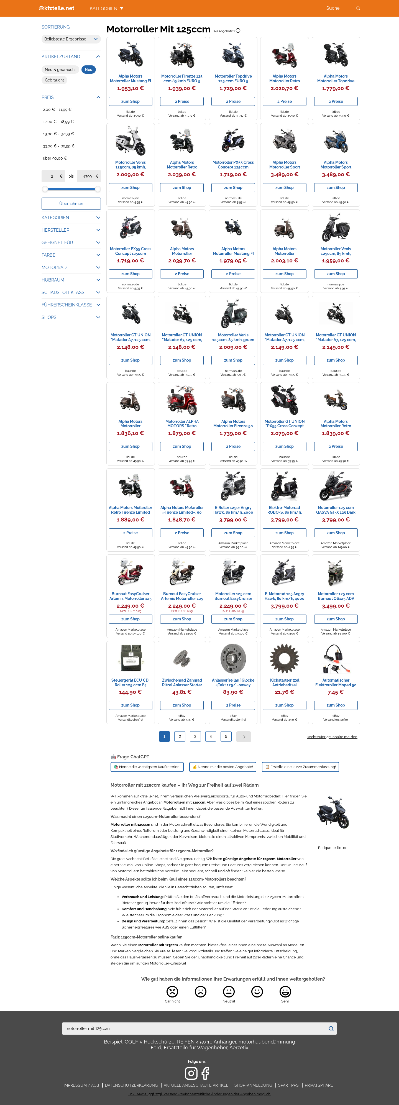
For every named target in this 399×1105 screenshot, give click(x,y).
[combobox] (193, 1028)
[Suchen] (331, 1028)
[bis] (87, 176)
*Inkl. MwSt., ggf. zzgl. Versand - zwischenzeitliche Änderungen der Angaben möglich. (199, 1094)
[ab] (52, 176)
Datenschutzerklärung (131, 1085)
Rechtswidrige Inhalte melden (332, 737)
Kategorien (106, 8)
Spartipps (288, 1085)
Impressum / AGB (81, 1085)
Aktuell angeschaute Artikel (196, 1085)
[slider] (45, 189)
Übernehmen (71, 203)
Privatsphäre (319, 1085)
